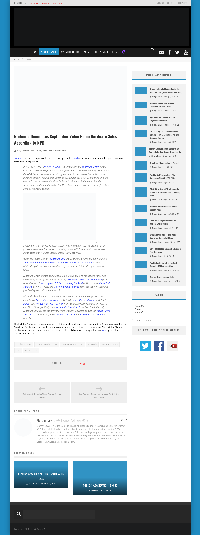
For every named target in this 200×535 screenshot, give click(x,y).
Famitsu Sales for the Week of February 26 (47, 3)
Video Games (49, 52)
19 (177, 96)
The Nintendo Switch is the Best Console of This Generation (163, 264)
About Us (160, 3)
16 (178, 142)
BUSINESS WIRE (52, 167)
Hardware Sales (23, 344)
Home (16, 59)
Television (101, 52)
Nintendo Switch (90, 167)
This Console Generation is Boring (100, 485)
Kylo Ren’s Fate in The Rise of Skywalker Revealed (162, 119)
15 (177, 111)
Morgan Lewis (23, 150)
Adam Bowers (157, 199)
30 (178, 214)
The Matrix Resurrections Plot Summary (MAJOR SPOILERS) (163, 176)
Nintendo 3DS (57, 259)
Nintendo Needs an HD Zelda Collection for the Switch (162, 105)
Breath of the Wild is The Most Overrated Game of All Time (163, 236)
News (51, 150)
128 (178, 242)
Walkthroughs (70, 52)
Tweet (82, 363)
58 (180, 281)
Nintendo (18, 158)
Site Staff (171, 3)
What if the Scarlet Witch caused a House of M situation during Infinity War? (165, 192)
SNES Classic (31, 350)
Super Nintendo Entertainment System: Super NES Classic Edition (57, 262)
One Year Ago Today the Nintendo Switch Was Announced (99, 396)
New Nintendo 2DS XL (46, 344)
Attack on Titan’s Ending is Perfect (164, 162)
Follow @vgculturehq (142, 320)
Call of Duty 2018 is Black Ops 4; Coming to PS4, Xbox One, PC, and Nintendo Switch (164, 134)
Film (115, 52)
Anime (87, 52)
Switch (75, 158)
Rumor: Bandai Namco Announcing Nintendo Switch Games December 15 (165, 150)
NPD (18, 350)
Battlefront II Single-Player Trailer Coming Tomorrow (42, 396)
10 (178, 270)
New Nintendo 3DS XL (72, 344)
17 (177, 228)
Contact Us (182, 3)
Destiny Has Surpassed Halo (162, 277)
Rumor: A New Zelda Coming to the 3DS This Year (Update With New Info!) (166, 90)
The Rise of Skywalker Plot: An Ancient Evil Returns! (163, 222)
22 (178, 125)
